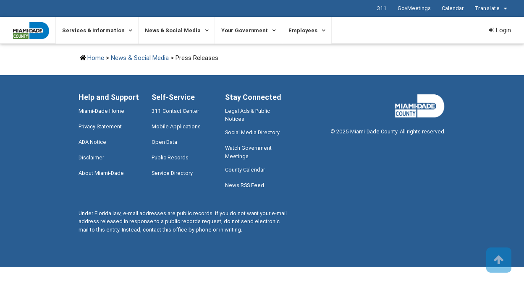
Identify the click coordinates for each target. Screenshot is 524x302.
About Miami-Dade (101, 173)
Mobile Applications (176, 126)
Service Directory (172, 173)
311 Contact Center (175, 111)
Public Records (170, 157)
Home (95, 58)
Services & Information (93, 30)
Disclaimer (91, 157)
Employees (302, 30)
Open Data (164, 142)
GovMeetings (414, 8)
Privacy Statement (100, 126)
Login (500, 30)
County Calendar (245, 169)
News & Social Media (173, 30)
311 (382, 8)
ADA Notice (92, 142)
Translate (492, 8)
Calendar (453, 8)
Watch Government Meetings (248, 151)
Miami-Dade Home (101, 111)
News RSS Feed (244, 185)
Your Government (244, 30)
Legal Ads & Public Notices (247, 114)
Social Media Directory (252, 132)
